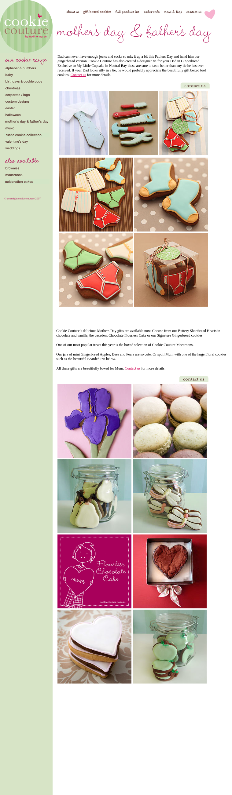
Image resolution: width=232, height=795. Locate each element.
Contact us (78, 75)
